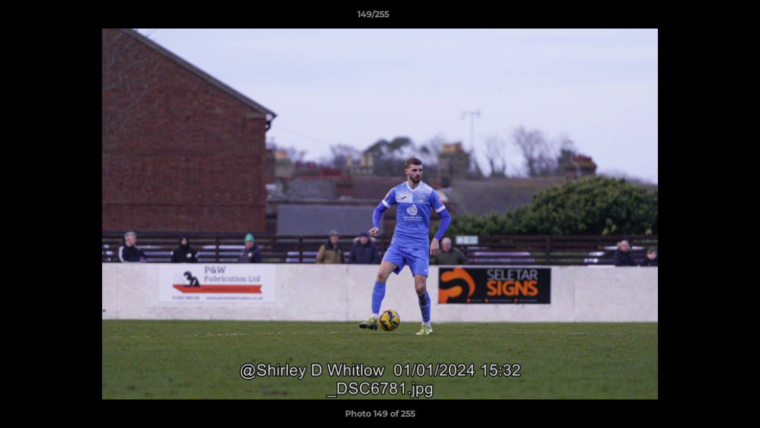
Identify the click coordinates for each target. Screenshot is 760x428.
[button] (710, 17)
